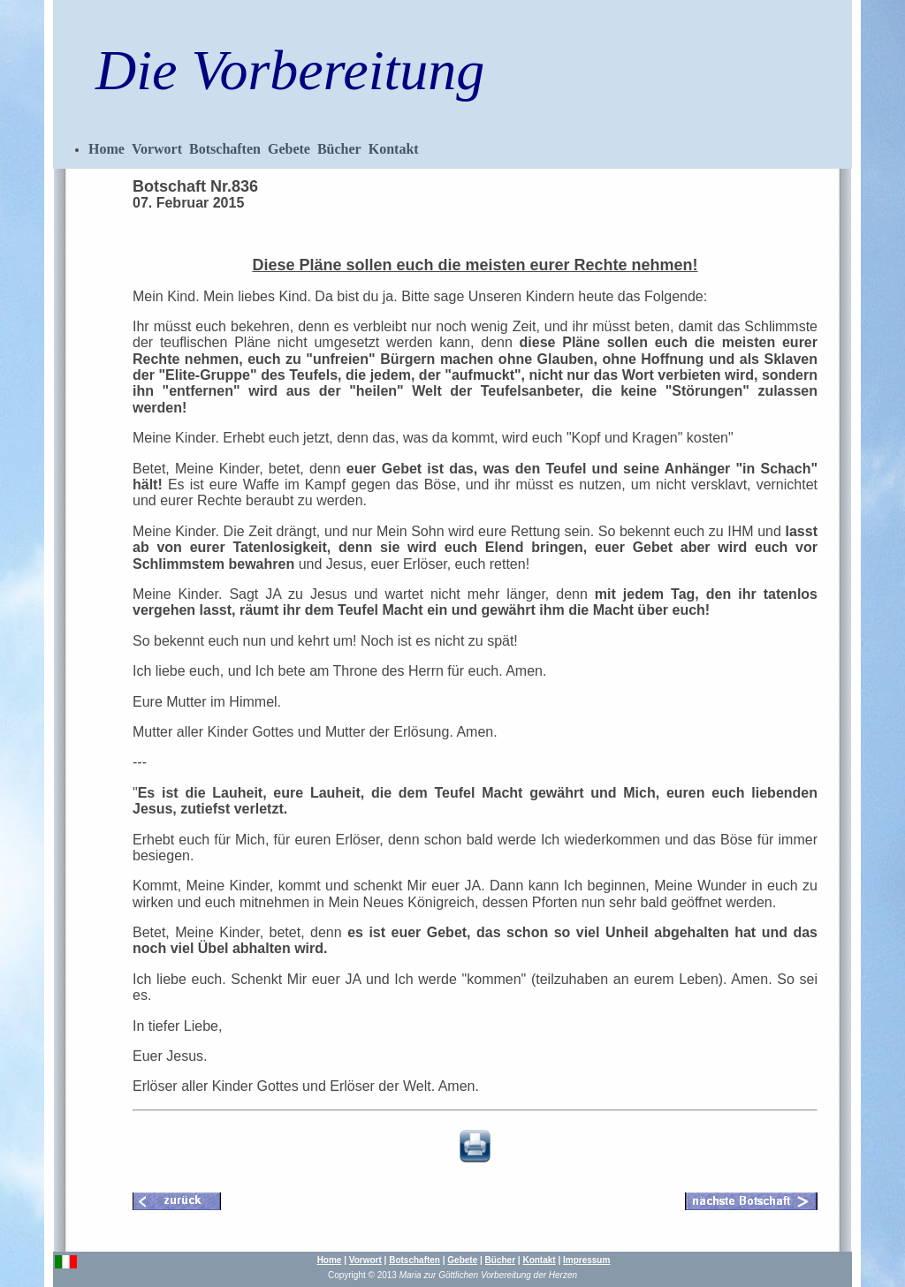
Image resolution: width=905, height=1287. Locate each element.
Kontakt (394, 148)
